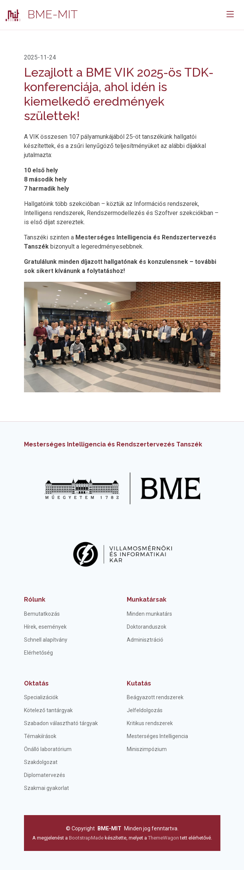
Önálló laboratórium (48, 749)
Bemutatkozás (42, 613)
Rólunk (34, 599)
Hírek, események (45, 626)
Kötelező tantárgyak (48, 710)
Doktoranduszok (146, 626)
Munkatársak (146, 599)
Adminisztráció (145, 639)
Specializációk (41, 697)
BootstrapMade (86, 838)
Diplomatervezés (44, 775)
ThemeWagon (164, 838)
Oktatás (36, 683)
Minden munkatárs (149, 613)
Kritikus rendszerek (150, 723)
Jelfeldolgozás (145, 710)
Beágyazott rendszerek (155, 697)
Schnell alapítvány (45, 639)
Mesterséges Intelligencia (157, 736)
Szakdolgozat (40, 762)
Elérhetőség (38, 652)
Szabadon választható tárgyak (61, 723)
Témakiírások (40, 736)
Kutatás (139, 683)
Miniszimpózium (147, 749)
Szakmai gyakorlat (46, 788)
